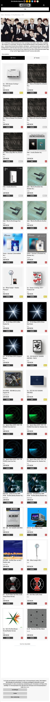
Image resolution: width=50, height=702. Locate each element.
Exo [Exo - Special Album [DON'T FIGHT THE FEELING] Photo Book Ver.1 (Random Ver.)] (28, 429)
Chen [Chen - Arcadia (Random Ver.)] (28, 154)
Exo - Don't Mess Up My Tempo (34, 594)
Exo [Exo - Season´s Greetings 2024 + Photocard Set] (28, 292)
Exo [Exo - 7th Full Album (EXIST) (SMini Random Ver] (4, 326)
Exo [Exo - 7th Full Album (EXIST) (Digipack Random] (4, 360)
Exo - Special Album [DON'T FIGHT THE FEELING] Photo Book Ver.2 (12, 426)
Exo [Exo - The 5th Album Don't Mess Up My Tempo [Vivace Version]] (4, 599)
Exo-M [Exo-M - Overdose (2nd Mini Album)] (28, 631)
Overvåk (8, 93)
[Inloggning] (44, 5)
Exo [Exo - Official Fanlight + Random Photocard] (4, 292)
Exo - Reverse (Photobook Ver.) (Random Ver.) (37, 85)
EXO (23, 15)
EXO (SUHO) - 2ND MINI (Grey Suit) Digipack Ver (11, 392)
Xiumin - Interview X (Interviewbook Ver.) (12, 254)
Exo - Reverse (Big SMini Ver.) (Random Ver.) (12, 153)
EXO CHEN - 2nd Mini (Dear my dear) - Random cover (12, 561)
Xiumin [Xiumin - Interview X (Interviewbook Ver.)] (4, 257)
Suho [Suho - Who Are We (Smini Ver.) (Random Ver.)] (28, 191)
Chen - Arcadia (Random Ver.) (34, 152)
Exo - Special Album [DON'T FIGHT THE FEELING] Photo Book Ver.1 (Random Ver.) (37, 426)
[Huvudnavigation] (2, 5)
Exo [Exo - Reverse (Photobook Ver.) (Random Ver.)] (28, 88)
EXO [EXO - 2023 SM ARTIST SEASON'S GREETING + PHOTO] (28, 360)
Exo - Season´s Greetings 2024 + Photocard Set (35, 289)
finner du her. (26, 687)
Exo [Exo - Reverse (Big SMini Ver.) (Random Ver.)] (4, 156)
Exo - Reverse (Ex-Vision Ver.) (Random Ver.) (36, 119)
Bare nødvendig (15, 697)
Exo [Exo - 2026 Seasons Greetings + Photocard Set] (4, 88)
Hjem (2, 15)
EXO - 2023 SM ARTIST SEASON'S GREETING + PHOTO (35, 357)
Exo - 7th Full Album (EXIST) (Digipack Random (12, 357)
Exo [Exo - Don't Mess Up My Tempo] (28, 597)
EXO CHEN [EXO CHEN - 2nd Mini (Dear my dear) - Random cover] (5, 564)
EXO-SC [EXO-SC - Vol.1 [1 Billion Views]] (29, 530)
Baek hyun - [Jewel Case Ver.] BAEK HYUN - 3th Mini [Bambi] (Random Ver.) (13, 494)
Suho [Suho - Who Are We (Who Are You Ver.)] (28, 223)
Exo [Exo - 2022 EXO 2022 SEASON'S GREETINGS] (28, 395)
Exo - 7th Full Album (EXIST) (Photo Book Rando (35, 323)
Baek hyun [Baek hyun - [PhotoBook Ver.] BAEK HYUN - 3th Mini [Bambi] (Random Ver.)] (29, 497)
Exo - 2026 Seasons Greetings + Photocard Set (11, 85)
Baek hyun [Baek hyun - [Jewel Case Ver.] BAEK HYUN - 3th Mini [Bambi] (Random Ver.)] (5, 497)
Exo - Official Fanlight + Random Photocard (11, 289)
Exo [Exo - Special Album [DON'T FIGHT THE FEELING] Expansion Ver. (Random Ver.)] (28, 463)
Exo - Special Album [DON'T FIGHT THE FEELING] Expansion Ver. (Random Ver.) (36, 460)
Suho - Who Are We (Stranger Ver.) (11, 221)
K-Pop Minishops (16, 15)
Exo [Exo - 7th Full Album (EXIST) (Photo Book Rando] (28, 326)
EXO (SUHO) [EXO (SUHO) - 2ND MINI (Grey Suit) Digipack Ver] (6, 395)
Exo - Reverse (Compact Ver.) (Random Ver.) (12, 119)
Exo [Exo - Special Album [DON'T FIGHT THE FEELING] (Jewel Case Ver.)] (4, 463)
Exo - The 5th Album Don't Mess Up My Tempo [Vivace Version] (12, 595)
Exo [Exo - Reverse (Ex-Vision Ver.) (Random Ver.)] (28, 122)
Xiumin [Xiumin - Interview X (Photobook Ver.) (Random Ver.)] (28, 257)
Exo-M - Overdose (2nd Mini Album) (36, 629)
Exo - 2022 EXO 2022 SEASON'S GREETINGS (35, 392)
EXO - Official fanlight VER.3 (34, 560)
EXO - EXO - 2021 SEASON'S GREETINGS (12, 528)
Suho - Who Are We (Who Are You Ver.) (36, 221)
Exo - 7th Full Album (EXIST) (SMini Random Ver (11, 323)
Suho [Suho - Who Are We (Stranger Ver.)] (4, 223)
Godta (15, 693)
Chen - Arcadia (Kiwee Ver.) (9, 187)
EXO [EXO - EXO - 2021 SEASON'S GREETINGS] (4, 530)
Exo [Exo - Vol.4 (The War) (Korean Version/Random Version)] (4, 633)
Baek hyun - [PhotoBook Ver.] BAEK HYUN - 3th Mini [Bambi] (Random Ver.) (37, 494)
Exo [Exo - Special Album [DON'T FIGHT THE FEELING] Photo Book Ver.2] (4, 429)
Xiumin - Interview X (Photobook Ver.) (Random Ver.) (36, 254)
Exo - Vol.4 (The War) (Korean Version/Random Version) (10, 630)
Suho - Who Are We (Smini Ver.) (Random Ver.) (35, 188)
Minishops (7, 15)
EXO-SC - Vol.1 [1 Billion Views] (34, 528)
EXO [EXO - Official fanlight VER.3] (28, 562)
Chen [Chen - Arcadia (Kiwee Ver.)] (4, 189)
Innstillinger (15, 689)
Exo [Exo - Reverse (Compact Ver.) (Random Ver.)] (4, 122)
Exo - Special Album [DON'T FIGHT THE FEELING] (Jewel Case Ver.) (12, 460)
